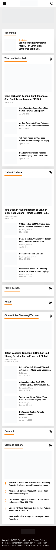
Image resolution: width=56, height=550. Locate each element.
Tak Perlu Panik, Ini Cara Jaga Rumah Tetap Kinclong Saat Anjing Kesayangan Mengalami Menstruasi (34, 139)
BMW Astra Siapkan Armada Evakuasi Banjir (31, 413)
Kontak (46, 545)
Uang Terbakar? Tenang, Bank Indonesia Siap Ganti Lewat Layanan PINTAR (26, 98)
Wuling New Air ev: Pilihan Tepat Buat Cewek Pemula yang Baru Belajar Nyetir (33, 398)
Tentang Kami (41, 543)
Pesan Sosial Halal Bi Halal (31, 254)
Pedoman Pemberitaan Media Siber (17, 543)
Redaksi (5, 545)
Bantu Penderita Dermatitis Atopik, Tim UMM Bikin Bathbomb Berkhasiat (32, 45)
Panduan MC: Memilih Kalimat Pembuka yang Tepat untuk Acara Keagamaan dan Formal (34, 154)
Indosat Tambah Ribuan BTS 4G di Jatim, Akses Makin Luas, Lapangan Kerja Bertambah (34, 368)
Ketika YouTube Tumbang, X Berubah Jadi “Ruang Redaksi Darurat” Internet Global (26, 355)
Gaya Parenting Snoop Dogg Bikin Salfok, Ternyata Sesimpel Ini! (33, 109)
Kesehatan (23, 40)
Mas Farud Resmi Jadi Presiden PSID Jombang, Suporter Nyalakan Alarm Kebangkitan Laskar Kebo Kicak (29, 484)
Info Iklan (36, 545)
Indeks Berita (17, 545)
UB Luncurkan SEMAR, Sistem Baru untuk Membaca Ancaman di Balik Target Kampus (34, 225)
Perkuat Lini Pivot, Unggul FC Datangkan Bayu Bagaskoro (29, 517)
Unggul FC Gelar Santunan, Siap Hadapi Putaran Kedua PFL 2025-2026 (29, 509)
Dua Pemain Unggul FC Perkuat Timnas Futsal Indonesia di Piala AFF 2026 (29, 500)
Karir (28, 545)
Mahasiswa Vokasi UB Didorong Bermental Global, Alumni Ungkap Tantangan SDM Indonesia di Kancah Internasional (35, 270)
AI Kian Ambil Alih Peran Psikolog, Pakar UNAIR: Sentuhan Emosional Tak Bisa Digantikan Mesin (34, 124)
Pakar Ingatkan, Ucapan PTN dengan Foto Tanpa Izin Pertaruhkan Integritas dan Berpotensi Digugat (35, 240)
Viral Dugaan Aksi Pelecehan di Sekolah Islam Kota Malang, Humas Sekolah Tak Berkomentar (25, 211)
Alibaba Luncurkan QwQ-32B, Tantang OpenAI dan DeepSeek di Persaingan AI (33, 383)
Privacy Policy (39, 540)
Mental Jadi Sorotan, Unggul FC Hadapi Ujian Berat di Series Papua (28, 492)
